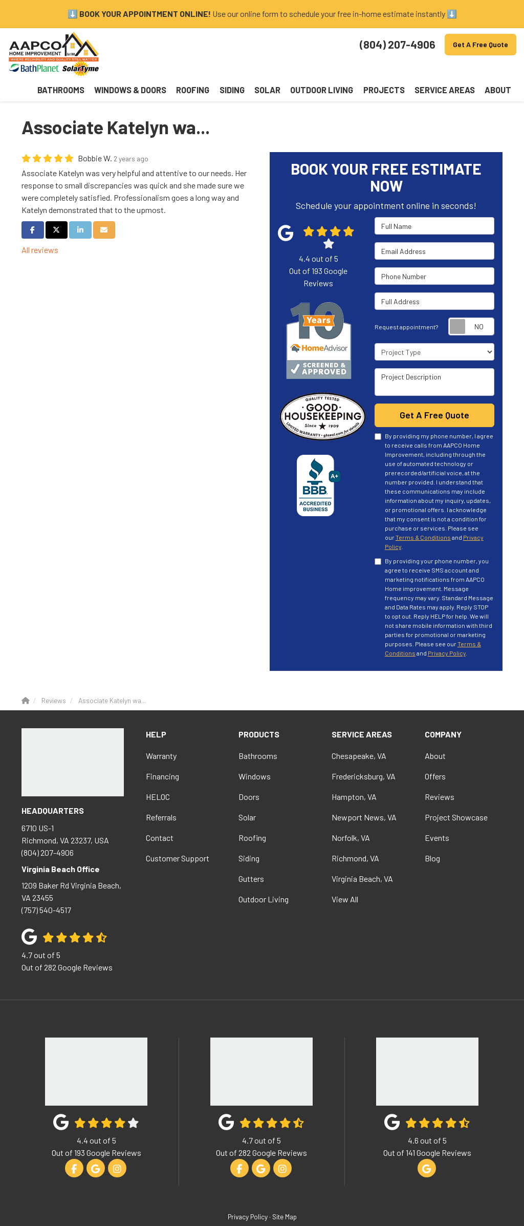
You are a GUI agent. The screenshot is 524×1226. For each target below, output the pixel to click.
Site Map (284, 1195)
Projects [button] (415, 69)
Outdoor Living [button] (367, 69)
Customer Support (177, 836)
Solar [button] (325, 69)
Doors (248, 774)
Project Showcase (456, 795)
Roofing (252, 815)
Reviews (439, 774)
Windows (254, 754)
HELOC (158, 774)
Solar (247, 795)
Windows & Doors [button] (222, 69)
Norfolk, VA (351, 815)
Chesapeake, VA (359, 733)
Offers (435, 754)
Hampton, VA (354, 774)
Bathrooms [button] (168, 69)
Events (437, 815)
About (435, 733)
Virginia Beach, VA (362, 856)
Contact (159, 815)
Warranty (161, 733)
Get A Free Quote (480, 44)
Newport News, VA (364, 795)
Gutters (251, 856)
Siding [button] (299, 69)
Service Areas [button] (462, 69)
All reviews (39, 228)
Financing (162, 754)
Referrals (161, 795)
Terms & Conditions (423, 515)
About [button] (503, 69)
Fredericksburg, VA (364, 754)
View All (345, 877)
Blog (432, 836)
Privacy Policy (447, 631)
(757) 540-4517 (75, 875)
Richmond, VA (355, 836)
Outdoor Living (263, 877)
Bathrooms (257, 733)
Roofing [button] (270, 69)
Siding (248, 836)
